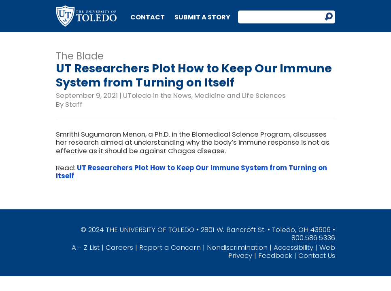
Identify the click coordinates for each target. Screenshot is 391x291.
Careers (119, 247)
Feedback (275, 255)
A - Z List (86, 247)
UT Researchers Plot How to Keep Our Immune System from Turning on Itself (191, 172)
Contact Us (316, 255)
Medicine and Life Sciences (240, 95)
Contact (147, 17)
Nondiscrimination (237, 247)
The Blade (80, 56)
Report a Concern (170, 247)
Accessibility (293, 247)
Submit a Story (202, 17)
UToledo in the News (157, 95)
